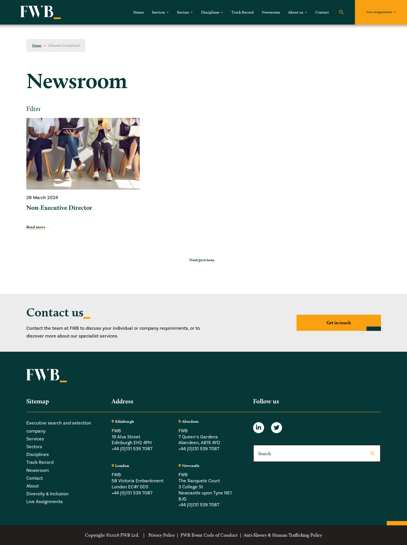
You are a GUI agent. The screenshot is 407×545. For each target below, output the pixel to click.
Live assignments (379, 12)
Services (158, 12)
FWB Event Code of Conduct (209, 535)
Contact (322, 12)
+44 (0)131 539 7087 (132, 449)
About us (295, 12)
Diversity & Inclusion (47, 494)
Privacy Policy (161, 535)
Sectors (183, 12)
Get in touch (339, 322)
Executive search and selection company (58, 427)
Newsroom (271, 12)
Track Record (242, 12)
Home (138, 12)
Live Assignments (44, 502)
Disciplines (210, 12)
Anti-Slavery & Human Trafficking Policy (283, 535)
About (32, 486)
